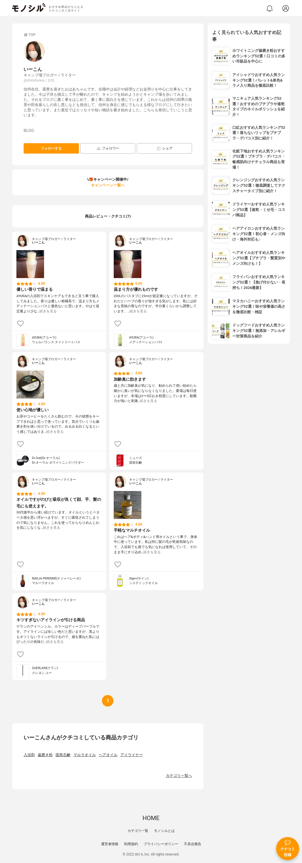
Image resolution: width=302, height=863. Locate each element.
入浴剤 (29, 755)
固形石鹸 (63, 755)
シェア (164, 148)
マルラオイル (84, 755)
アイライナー (131, 755)
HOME (151, 818)
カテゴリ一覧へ (179, 775)
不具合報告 (192, 844)
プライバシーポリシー (161, 844)
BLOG (29, 130)
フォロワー (107, 148)
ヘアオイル (108, 755)
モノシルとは (164, 831)
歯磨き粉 (45, 755)
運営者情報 (109, 844)
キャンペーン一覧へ (108, 185)
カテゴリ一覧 (138, 831)
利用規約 (131, 844)
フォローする (51, 148)
